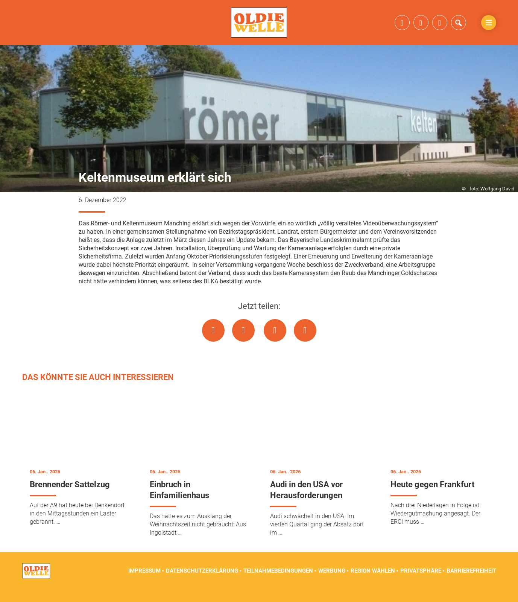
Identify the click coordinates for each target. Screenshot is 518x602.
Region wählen (373, 583)
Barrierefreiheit (471, 583)
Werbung (331, 583)
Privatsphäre (420, 583)
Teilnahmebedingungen (278, 583)
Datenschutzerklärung (202, 583)
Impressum (144, 583)
